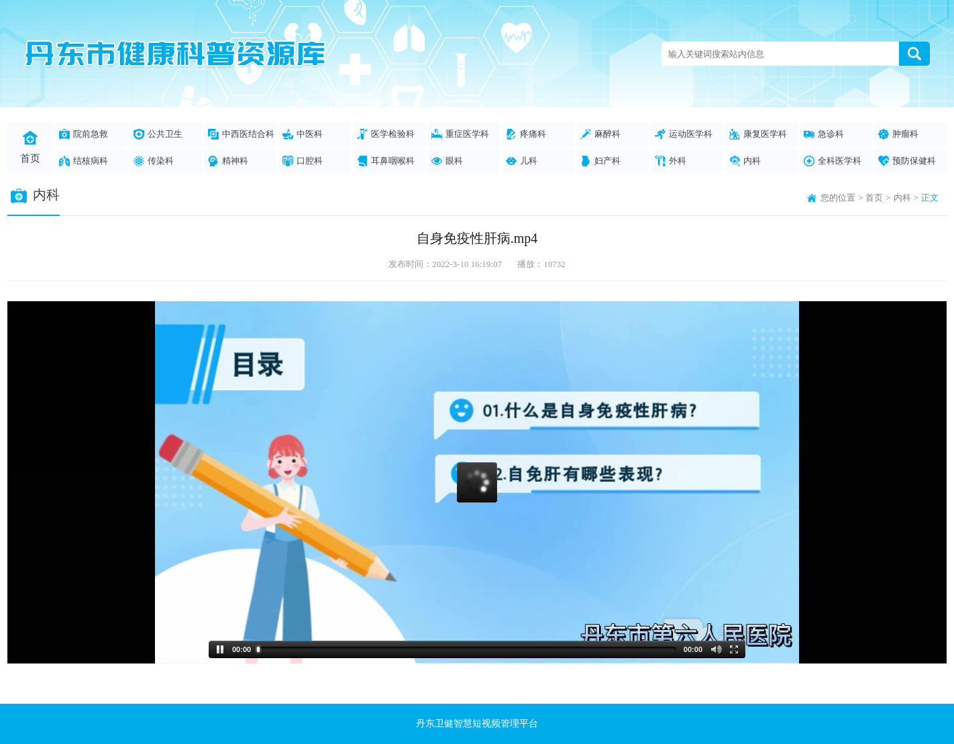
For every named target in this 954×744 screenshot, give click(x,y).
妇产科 (600, 161)
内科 (745, 161)
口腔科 (302, 161)
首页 (30, 147)
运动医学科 (683, 134)
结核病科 (83, 161)
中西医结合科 (241, 134)
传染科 (154, 161)
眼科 (447, 161)
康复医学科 (758, 134)
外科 (670, 161)
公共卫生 (158, 134)
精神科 (228, 161)
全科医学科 (832, 161)
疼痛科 (526, 134)
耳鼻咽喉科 (386, 161)
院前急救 (83, 134)
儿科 (521, 161)
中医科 (302, 134)
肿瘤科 (898, 134)
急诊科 (824, 134)
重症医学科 (460, 134)
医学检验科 (386, 134)
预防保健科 (907, 161)
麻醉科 (600, 134)
